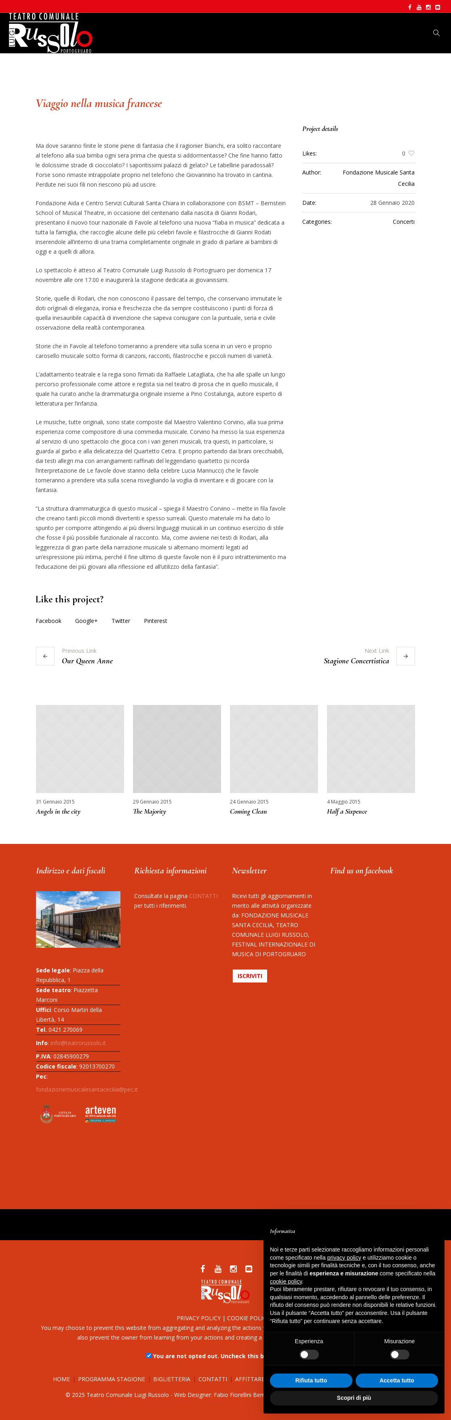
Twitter (121, 621)
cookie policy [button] (286, 1281)
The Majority (149, 811)
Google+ (86, 621)
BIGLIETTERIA (171, 1379)
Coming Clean (248, 811)
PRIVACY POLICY (199, 1318)
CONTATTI (203, 896)
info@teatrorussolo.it (78, 1043)
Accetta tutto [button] (396, 1380)
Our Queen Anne (87, 661)
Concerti (404, 221)
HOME (61, 1379)
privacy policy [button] (344, 1257)
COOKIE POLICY (248, 1318)
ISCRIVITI (250, 976)
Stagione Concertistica (356, 661)
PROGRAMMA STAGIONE (111, 1379)
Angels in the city (58, 811)
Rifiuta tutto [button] (311, 1380)
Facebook (48, 621)
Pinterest (155, 621)
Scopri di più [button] (354, 1398)
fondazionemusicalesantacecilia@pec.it (87, 1089)
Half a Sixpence (347, 811)
